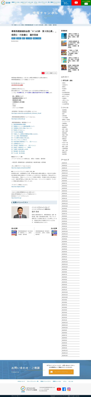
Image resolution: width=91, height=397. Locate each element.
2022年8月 (64, 272)
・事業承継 (64, 133)
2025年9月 (64, 178)
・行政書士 (64, 98)
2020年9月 (64, 330)
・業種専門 (64, 152)
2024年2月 (64, 226)
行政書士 (19, 38)
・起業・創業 (64, 131)
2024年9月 (64, 208)
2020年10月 (65, 327)
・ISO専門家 (64, 102)
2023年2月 (64, 256)
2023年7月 (64, 244)
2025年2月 (64, 196)
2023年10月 (65, 236)
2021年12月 (65, 292)
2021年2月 (64, 317)
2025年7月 (64, 183)
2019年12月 (65, 350)
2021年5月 (64, 310)
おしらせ (30, 3)
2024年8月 (64, 211)
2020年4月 (64, 342)
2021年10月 (65, 297)
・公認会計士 (64, 84)
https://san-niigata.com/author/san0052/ (21, 167)
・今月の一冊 (64, 144)
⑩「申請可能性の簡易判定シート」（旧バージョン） (24, 141)
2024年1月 (64, 228)
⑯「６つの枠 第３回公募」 (18, 153)
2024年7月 (64, 213)
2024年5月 (64, 218)
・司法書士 (64, 88)
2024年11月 (65, 203)
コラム (35, 3)
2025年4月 (64, 190)
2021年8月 (64, 302)
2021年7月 (64, 304)
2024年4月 (64, 221)
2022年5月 (64, 279)
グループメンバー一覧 (44, 3)
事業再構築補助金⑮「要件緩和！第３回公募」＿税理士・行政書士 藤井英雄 (43, 233)
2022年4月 (64, 282)
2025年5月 (64, 188)
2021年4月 (64, 312)
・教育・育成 (64, 146)
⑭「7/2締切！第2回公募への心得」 (20, 149)
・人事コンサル (65, 100)
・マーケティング (65, 121)
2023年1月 (64, 259)
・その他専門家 (65, 104)
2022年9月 (64, 269)
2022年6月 (64, 277)
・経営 (62, 113)
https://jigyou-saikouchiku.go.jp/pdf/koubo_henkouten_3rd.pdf (26, 113)
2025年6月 (64, 185)
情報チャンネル (16, 3)
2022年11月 (65, 264)
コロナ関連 (29, 38)
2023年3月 (64, 254)
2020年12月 (65, 322)
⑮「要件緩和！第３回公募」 (18, 151)
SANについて (24, 3)
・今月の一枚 (64, 142)
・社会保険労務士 (65, 92)
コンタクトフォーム (61, 371)
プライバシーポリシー (15, 395)
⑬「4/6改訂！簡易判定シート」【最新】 (21, 147)
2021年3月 (64, 315)
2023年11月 (65, 234)
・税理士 (63, 86)
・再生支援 (64, 136)
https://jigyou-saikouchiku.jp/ (18, 118)
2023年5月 (64, 249)
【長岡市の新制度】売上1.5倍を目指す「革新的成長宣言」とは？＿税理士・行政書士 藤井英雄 (73, 44)
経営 (23, 38)
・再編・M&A (64, 135)
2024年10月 (65, 206)
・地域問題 (64, 110)
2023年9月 (64, 239)
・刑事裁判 (64, 111)
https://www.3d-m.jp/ (16, 197)
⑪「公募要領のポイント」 (18, 143)
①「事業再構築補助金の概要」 (19, 124)
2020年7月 (64, 335)
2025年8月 (64, 180)
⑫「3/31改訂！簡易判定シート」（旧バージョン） (23, 145)
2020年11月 (65, 325)
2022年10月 (65, 266)
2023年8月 (64, 241)
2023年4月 (64, 251)
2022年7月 (64, 274)
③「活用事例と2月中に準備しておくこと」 (22, 128)
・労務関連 (64, 123)
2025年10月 (65, 175)
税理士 (13, 38)
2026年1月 (64, 168)
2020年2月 (64, 348)
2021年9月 (64, 299)
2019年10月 (65, 355)
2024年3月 (64, 223)
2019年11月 (65, 353)
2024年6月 (64, 216)
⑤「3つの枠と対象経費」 (17, 132)
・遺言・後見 (64, 129)
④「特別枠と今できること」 (18, 130)
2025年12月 (65, 170)
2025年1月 (64, 198)
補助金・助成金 (37, 38)
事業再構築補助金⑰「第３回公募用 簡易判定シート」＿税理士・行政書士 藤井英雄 (25, 233)
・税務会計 (64, 138)
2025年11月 (65, 173)
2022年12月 (65, 261)
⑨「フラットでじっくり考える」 (19, 139)
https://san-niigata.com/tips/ (18, 186)
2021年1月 (64, 320)
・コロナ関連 (64, 117)
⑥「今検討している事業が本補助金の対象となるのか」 (25, 134)
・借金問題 (64, 154)
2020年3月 (64, 345)
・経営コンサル (65, 96)
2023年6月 (64, 246)
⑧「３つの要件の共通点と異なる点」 (20, 137)
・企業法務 (64, 115)
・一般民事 (64, 140)
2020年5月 (64, 340)
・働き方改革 (64, 125)
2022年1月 (64, 289)
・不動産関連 (64, 148)
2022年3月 (64, 284)
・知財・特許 (64, 150)
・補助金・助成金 (65, 119)
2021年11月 (65, 294)
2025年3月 (64, 193)
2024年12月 (65, 201)
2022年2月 (64, 287)
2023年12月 (65, 231)
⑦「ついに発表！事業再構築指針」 (20, 135)
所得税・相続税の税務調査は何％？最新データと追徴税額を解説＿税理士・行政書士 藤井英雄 (73, 68)
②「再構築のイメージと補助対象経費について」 (23, 126)
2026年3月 (64, 165)
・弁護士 (63, 83)
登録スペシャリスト (55, 3)
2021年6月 (64, 307)
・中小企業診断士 (65, 94)
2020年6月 (64, 337)
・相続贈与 (64, 127)
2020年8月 (64, 332)
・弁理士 (63, 90)
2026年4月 (64, 163)
